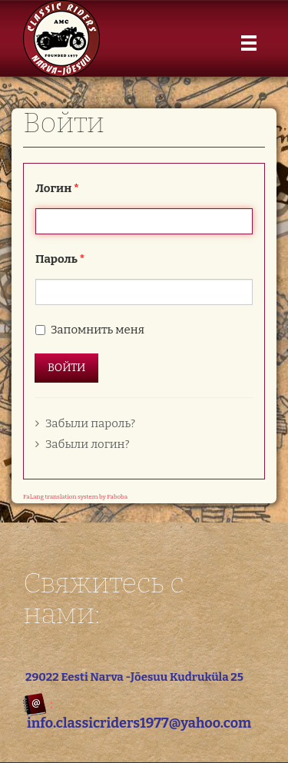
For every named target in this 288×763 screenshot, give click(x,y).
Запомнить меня (97, 330)
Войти (66, 367)
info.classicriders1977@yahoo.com (139, 723)
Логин (57, 188)
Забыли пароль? (85, 423)
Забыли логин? (82, 444)
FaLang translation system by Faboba (75, 496)
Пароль (59, 259)
